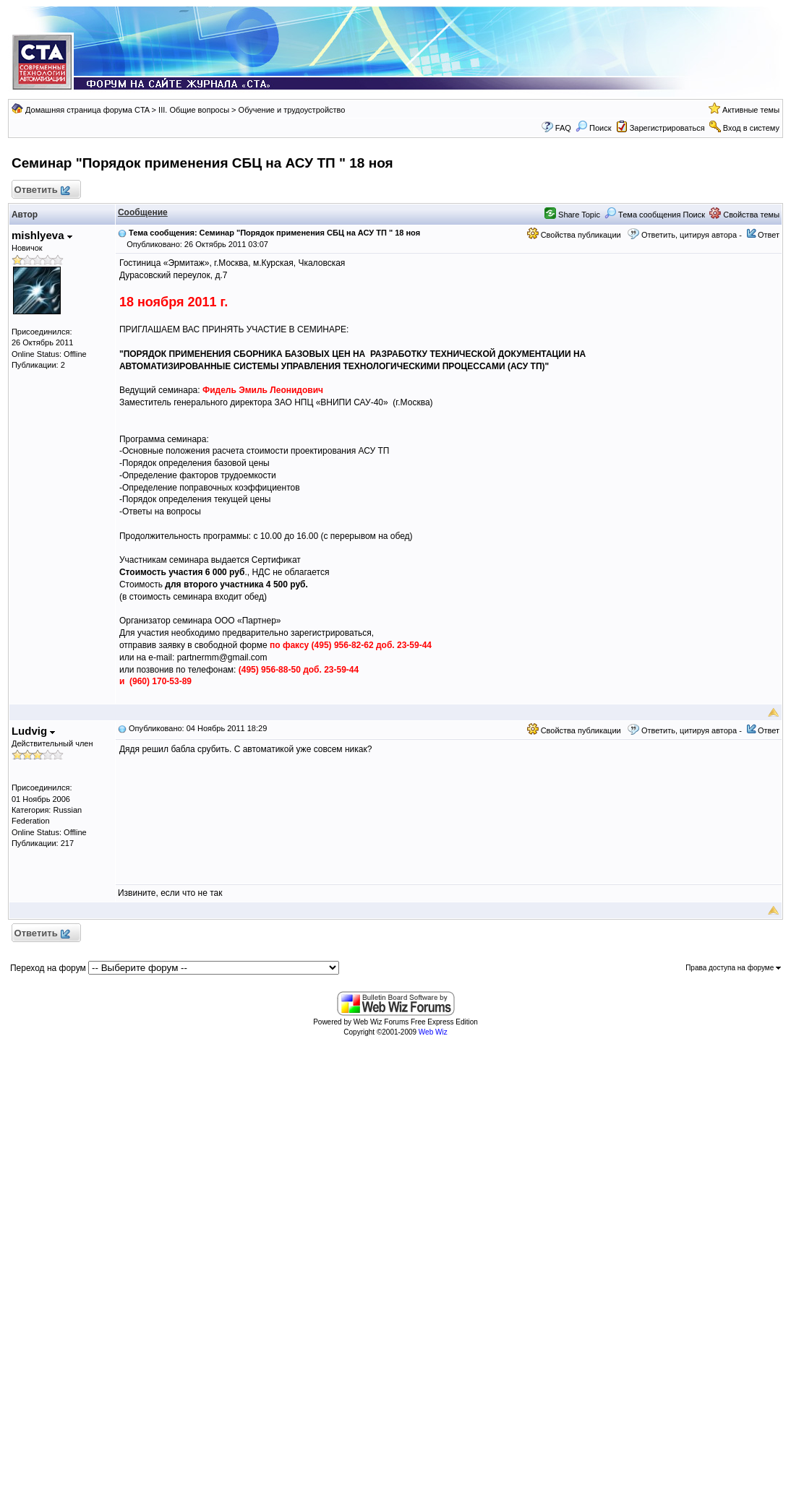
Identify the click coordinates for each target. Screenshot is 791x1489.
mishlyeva (42, 235)
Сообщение (143, 212)
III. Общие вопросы (193, 109)
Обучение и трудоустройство (292, 109)
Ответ (768, 234)
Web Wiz (433, 1032)
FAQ (563, 128)
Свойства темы (744, 214)
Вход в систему (751, 128)
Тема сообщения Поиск (654, 214)
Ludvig (33, 731)
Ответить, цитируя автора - (691, 234)
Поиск (594, 128)
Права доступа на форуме (733, 968)
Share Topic (572, 214)
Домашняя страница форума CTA (87, 109)
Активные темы (750, 109)
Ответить (42, 190)
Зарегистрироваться (667, 128)
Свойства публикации (574, 234)
